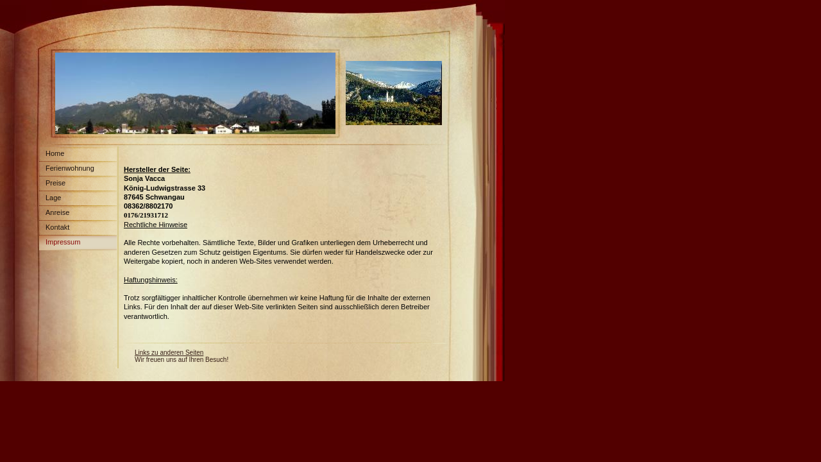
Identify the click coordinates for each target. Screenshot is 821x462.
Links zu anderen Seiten (169, 352)
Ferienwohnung (70, 168)
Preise (55, 183)
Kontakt (57, 227)
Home (55, 153)
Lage (53, 197)
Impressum (63, 242)
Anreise (57, 212)
